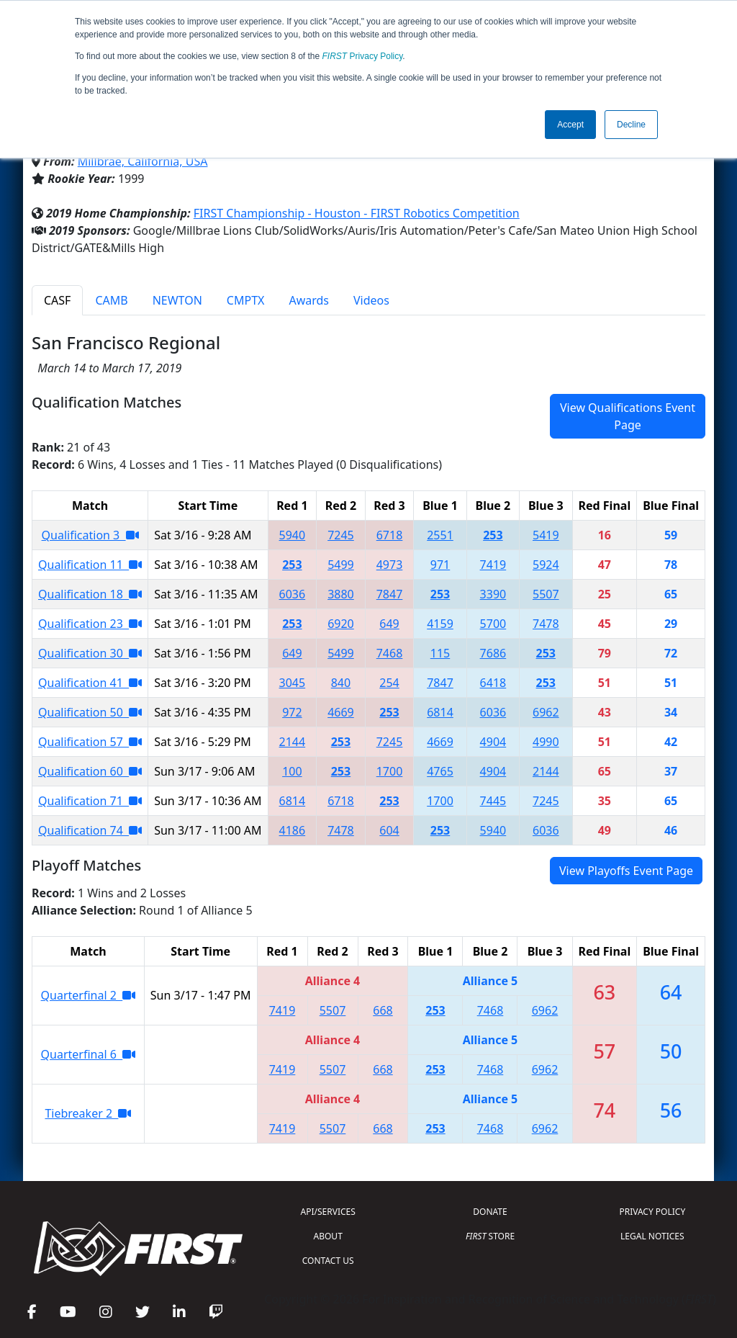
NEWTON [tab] (177, 300)
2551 (440, 535)
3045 (292, 683)
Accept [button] (570, 125)
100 (292, 771)
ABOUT (328, 1236)
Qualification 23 (90, 624)
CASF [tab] (57, 300)
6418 (493, 683)
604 (389, 830)
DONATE (490, 1211)
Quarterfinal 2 (88, 995)
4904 (493, 742)
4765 (440, 771)
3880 (340, 594)
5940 (292, 535)
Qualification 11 (90, 565)
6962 (546, 712)
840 (341, 683)
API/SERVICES (328, 1211)
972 (292, 712)
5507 (546, 594)
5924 (546, 565)
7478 (546, 624)
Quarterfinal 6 (88, 1054)
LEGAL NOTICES (652, 1236)
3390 (493, 594)
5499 (340, 565)
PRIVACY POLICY (652, 1211)
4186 (292, 830)
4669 (340, 712)
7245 (340, 535)
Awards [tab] (309, 300)
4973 (389, 565)
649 (389, 624)
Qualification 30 (90, 653)
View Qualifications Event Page (627, 416)
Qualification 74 (90, 830)
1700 (389, 771)
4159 (440, 624)
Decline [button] (631, 125)
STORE (490, 1236)
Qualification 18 (90, 594)
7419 (493, 565)
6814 (440, 712)
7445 (493, 801)
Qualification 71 (90, 801)
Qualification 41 (90, 683)
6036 (292, 594)
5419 (546, 535)
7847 (389, 594)
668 (382, 1010)
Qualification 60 (90, 771)
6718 (389, 535)
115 (440, 653)
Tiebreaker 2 (88, 1113)
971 (440, 565)
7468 (389, 653)
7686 (493, 653)
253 (492, 535)
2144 (292, 742)
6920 (340, 624)
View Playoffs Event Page (626, 871)
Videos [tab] (371, 300)
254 (389, 683)
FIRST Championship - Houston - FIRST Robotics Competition (357, 213)
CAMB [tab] (111, 300)
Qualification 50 (90, 712)
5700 (493, 624)
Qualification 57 (90, 742)
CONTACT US (328, 1260)
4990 (546, 742)
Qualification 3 (90, 535)
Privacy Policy (362, 56)
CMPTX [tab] (246, 300)
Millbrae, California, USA (143, 161)
